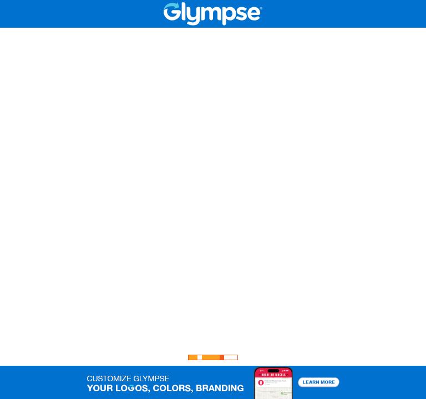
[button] (213, 382)
